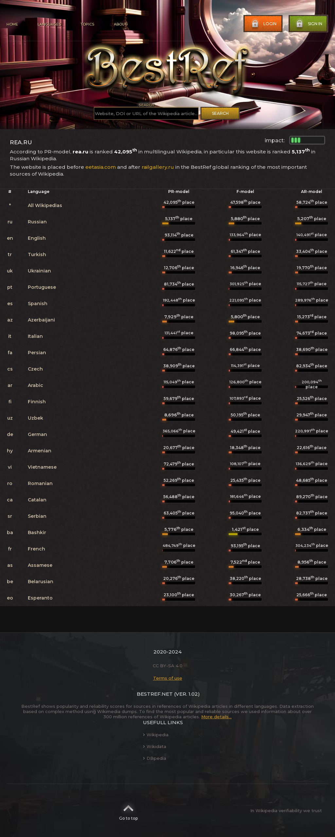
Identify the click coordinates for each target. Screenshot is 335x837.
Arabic (35, 385)
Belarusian (40, 581)
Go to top (128, 810)
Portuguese (42, 287)
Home (12, 24)
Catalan (37, 500)
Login (263, 24)
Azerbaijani (41, 320)
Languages (49, 24)
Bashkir (37, 532)
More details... (216, 716)
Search (220, 113)
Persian (37, 353)
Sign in (308, 24)
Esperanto (40, 598)
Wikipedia (155, 734)
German (37, 434)
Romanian (40, 483)
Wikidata (154, 746)
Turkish (37, 254)
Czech (35, 369)
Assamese (40, 565)
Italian (35, 336)
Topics (87, 24)
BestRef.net (155, 694)
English (37, 238)
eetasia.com (100, 167)
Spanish (37, 303)
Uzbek (35, 418)
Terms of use (167, 678)
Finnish (37, 402)
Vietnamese (42, 467)
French (36, 549)
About (120, 24)
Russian (37, 222)
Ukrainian (39, 271)
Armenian (39, 451)
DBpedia (154, 758)
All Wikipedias (45, 205)
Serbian (37, 516)
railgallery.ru (158, 167)
